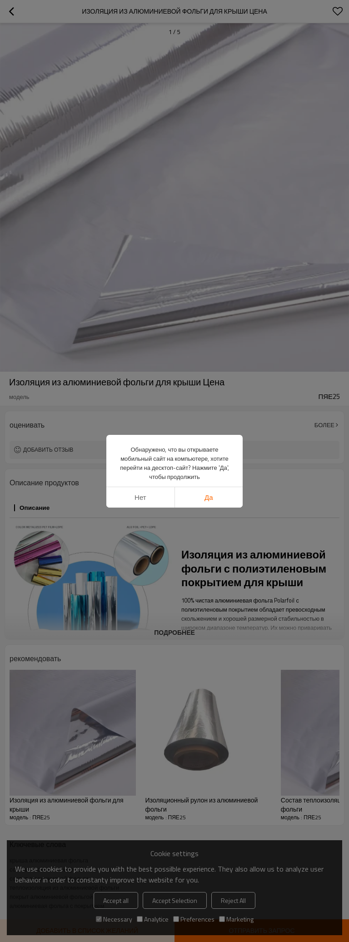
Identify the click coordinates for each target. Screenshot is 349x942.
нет (140, 497)
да (208, 497)
